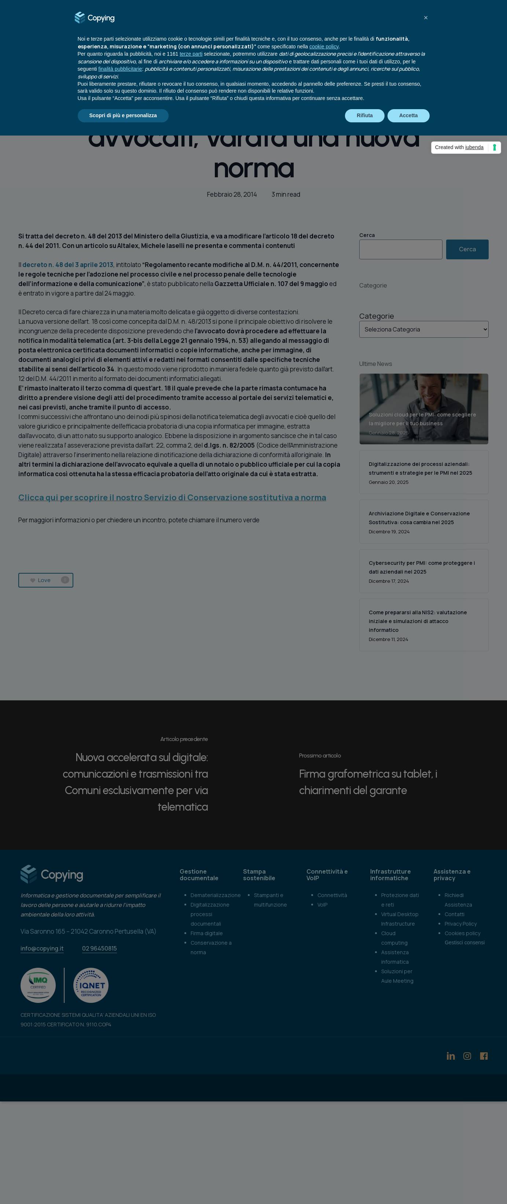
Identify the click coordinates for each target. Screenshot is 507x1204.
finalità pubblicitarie (120, 69)
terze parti (191, 54)
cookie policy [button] (323, 46)
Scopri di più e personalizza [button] (123, 115)
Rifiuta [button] (365, 115)
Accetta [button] (408, 115)
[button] (426, 17)
